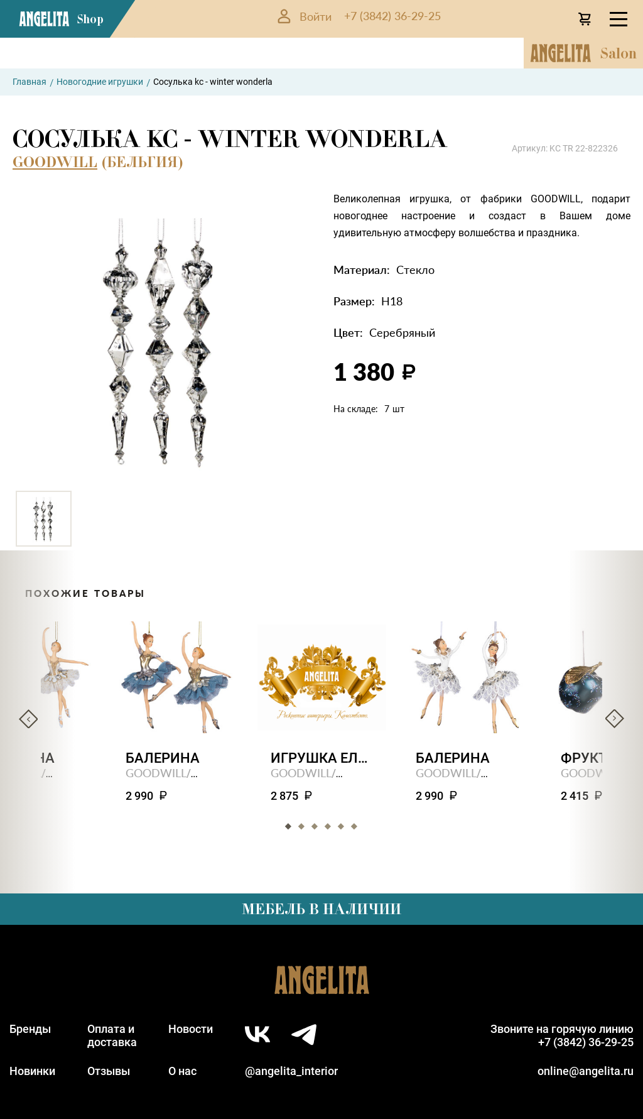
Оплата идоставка (112, 1035)
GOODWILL (55, 161)
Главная (29, 82)
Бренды (30, 1028)
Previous (28, 718)
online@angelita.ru (586, 1071)
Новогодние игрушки (100, 82)
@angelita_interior (291, 1071)
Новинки (32, 1071)
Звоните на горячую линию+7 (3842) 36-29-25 (562, 1035)
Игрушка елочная (322, 758)
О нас (182, 1071)
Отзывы (108, 1071)
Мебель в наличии (321, 908)
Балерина (163, 758)
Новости (190, 1028)
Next (614, 718)
